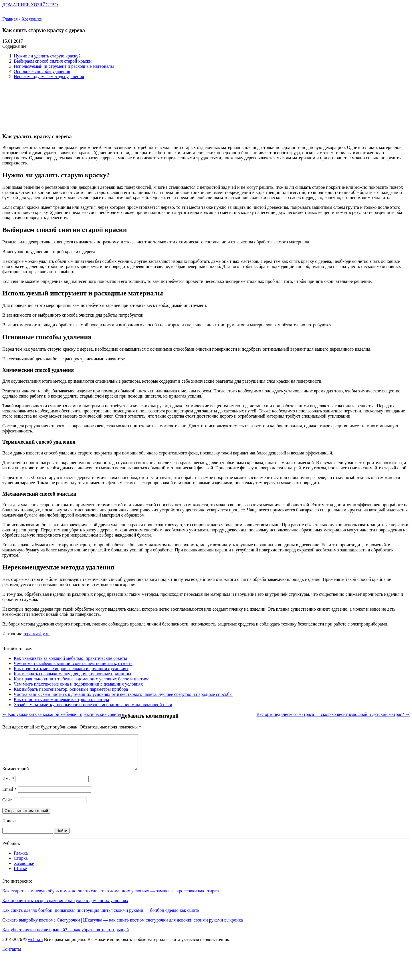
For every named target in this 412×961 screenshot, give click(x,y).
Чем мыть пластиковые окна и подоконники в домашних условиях (78, 684)
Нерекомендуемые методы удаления (49, 76)
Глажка (21, 859)
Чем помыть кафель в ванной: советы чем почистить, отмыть (73, 663)
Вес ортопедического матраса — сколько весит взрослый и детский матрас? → (333, 714)
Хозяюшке (24, 870)
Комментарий (15, 775)
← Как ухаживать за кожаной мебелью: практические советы (61, 714)
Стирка (21, 865)
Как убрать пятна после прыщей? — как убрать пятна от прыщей (65, 936)
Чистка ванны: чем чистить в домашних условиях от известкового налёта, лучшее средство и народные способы (123, 694)
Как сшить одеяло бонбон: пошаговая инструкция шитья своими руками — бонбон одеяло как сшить (100, 917)
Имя (8, 785)
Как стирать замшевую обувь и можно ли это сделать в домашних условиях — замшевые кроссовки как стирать (111, 897)
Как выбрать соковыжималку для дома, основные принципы (72, 673)
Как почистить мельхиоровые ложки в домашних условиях (71, 668)
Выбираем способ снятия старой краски (53, 61)
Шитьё (20, 875)
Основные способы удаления (42, 71)
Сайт (7, 806)
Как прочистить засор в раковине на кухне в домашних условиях (65, 907)
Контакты (11, 956)
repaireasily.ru (36, 633)
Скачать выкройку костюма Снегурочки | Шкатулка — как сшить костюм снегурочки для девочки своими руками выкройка (122, 926)
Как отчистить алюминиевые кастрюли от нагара (61, 699)
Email (9, 796)
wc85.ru (35, 946)
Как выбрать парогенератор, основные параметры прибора (71, 689)
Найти (61, 837)
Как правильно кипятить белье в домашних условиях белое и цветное (81, 678)
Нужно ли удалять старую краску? (47, 55)
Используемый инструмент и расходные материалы (64, 66)
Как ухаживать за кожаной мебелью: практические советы (70, 658)
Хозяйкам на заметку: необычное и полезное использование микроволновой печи (93, 704)
